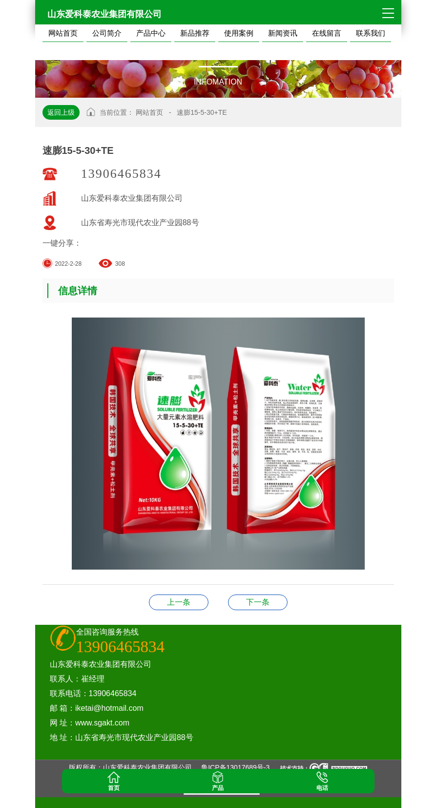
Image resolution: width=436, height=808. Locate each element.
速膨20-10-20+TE (178, 602)
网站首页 (149, 112)
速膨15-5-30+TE (202, 112)
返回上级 (61, 112)
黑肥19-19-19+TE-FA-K (258, 602)
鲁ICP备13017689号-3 (235, 767)
